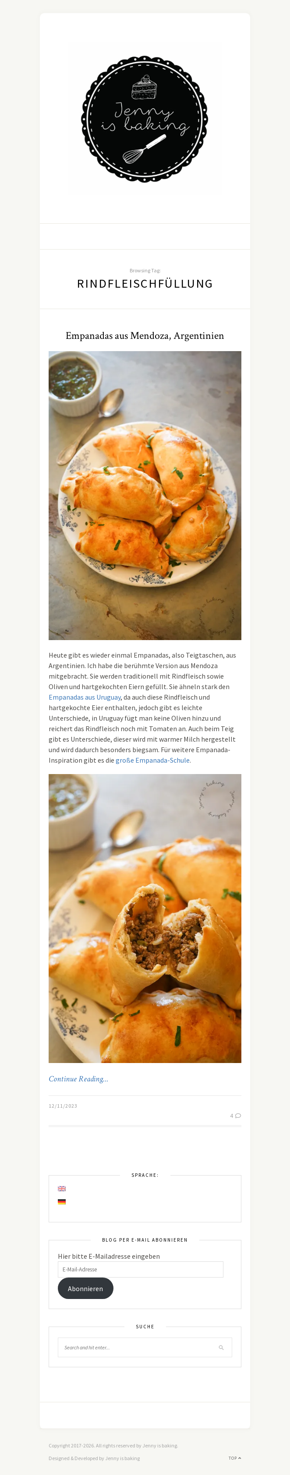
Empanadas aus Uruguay (84, 697)
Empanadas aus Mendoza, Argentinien (145, 335)
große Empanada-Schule (153, 760)
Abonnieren (85, 1288)
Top (235, 1458)
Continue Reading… (78, 1079)
